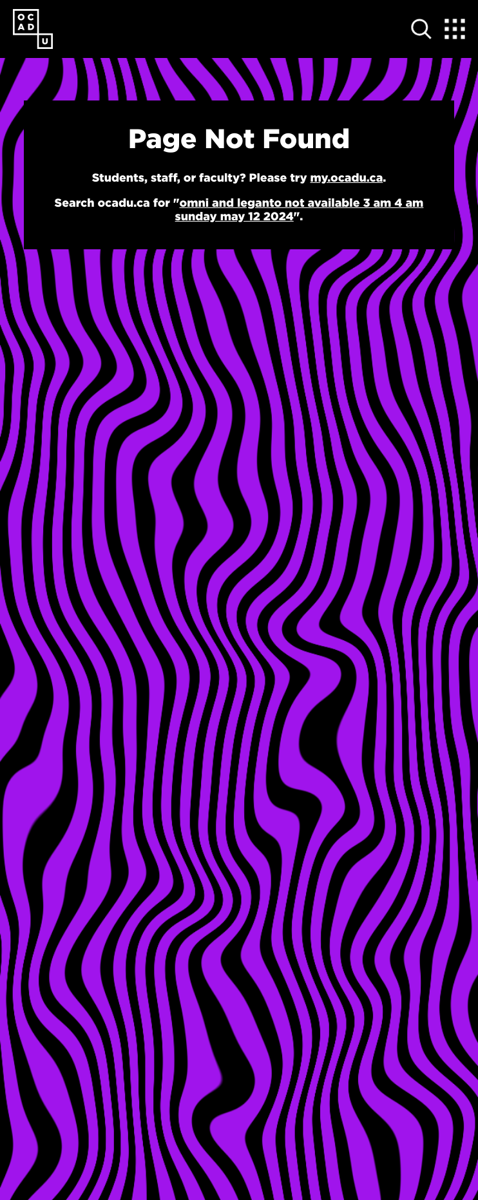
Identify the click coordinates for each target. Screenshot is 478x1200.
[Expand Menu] (455, 29)
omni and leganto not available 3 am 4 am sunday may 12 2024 (299, 209)
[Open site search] (421, 29)
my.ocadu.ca (347, 177)
